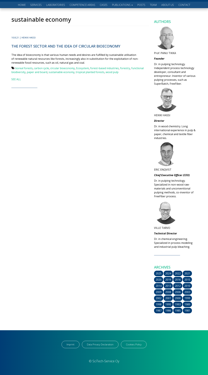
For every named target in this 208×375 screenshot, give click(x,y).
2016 (178, 279)
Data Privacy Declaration (100, 344)
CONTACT (184, 5)
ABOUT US (167, 5)
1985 (178, 310)
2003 (187, 292)
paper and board (37, 72)
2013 (168, 286)
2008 (168, 292)
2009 (159, 292)
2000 (178, 298)
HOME (22, 5)
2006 (178, 292)
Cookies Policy (134, 344)
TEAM (153, 5)
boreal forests (24, 68)
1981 (187, 310)
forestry (125, 68)
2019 (168, 279)
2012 (178, 286)
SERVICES (36, 5)
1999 (187, 298)
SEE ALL (16, 79)
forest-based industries (104, 68)
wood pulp (112, 72)
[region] (42, 349)
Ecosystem (82, 68)
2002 (159, 298)
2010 (187, 286)
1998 (159, 304)
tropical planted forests (90, 72)
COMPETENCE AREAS (82, 5)
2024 (168, 273)
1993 (178, 304)
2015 (187, 279)
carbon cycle (41, 68)
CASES (103, 5)
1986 (168, 310)
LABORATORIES (55, 5)
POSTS (141, 5)
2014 (159, 286)
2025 (159, 273)
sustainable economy (61, 72)
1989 (187, 304)
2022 (178, 273)
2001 (168, 298)
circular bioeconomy (62, 68)
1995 (168, 304)
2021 (187, 273)
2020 (159, 279)
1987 (159, 310)
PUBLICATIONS (122, 5)
